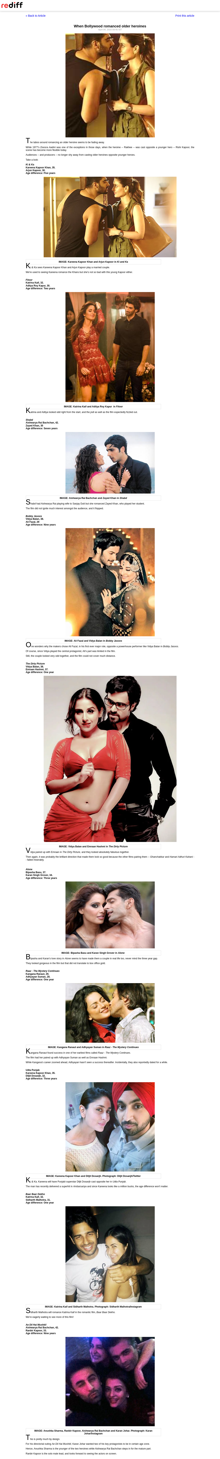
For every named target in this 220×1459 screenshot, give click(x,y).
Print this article (184, 15)
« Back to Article (36, 15)
